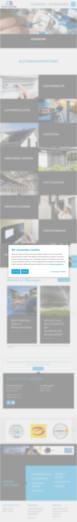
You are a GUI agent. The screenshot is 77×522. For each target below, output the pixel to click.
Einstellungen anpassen (58, 271)
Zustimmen (15, 271)
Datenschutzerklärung (56, 264)
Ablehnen (25, 271)
